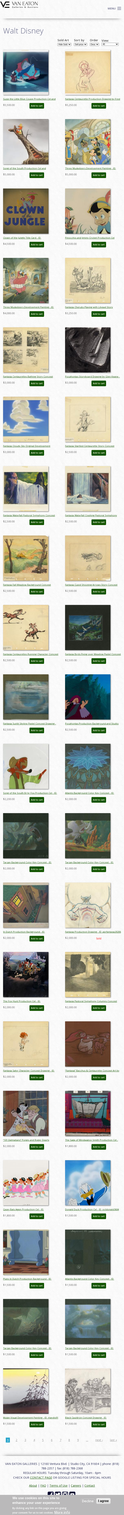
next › (99, 1440)
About (33, 1485)
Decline (88, 1501)
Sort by (79, 40)
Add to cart (37, 105)
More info (62, 1512)
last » (113, 1440)
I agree (103, 1501)
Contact (89, 1485)
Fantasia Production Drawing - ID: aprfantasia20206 (93, 931)
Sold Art (63, 40)
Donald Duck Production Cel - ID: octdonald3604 (92, 1209)
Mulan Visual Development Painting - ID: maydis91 (30, 1417)
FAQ (43, 1485)
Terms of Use (58, 1485)
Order (94, 40)
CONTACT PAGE (41, 1477)
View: (105, 40)
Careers (76, 1485)
